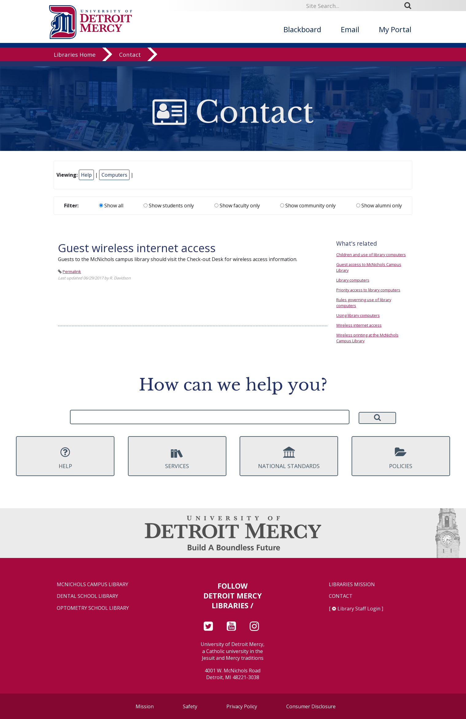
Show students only (169, 205)
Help (86, 174)
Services (177, 458)
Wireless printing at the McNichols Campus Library (367, 338)
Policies (401, 458)
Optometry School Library (93, 608)
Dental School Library (87, 596)
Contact (130, 59)
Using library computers (358, 315)
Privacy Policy (241, 706)
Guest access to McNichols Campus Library (368, 267)
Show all (111, 205)
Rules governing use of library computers (363, 302)
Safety (190, 706)
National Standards (289, 458)
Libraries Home (75, 59)
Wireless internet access (359, 325)
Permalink (72, 271)
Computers (114, 174)
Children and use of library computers (371, 254)
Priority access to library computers (368, 290)
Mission (145, 706)
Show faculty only (237, 205)
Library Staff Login (358, 608)
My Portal (395, 29)
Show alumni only (379, 205)
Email (350, 29)
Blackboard (302, 29)
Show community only (308, 205)
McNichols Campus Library (92, 584)
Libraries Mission (352, 584)
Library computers (352, 280)
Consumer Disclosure (311, 706)
